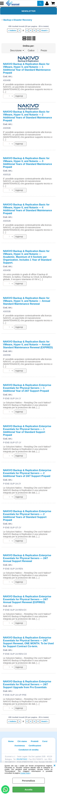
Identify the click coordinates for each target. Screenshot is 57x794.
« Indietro (12, 30)
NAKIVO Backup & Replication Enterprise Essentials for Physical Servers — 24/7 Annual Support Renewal (27, 558)
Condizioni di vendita (28, 750)
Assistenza (19, 745)
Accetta (28, 789)
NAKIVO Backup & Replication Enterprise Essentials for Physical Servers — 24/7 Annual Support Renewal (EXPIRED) (27, 599)
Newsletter (29, 11)
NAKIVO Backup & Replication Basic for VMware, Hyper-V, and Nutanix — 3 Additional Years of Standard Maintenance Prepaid (27, 162)
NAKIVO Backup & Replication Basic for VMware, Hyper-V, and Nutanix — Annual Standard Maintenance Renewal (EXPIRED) (28, 344)
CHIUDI (54, 765)
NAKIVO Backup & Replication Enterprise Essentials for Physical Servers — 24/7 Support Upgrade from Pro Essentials (27, 684)
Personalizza (28, 780)
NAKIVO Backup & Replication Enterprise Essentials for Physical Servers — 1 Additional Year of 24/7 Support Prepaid (27, 388)
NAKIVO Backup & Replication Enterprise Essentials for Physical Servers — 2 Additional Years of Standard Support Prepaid (27, 515)
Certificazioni (35, 745)
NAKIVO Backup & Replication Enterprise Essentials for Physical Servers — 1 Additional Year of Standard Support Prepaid (27, 430)
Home (11, 741)
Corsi (44, 741)
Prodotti (34, 741)
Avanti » (44, 30)
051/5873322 (22, 759)
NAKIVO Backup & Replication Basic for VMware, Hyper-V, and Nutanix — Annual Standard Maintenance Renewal (26, 301)
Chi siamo (22, 741)
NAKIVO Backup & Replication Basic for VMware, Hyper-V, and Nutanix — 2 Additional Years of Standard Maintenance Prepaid (27, 116)
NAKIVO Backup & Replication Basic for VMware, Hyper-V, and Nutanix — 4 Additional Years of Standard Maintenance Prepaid (27, 209)
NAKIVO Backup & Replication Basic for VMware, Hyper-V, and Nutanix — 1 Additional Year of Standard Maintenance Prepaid (27, 68)
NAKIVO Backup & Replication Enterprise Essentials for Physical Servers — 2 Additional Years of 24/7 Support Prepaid (27, 473)
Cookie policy (25, 773)
